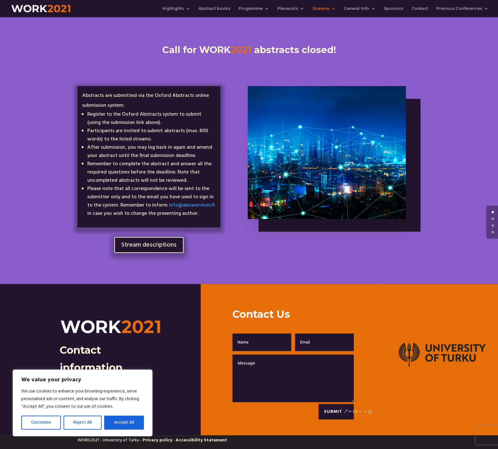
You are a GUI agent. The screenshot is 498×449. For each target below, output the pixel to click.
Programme (251, 8)
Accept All (124, 422)
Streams (321, 8)
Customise (41, 422)
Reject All (82, 422)
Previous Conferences (459, 8)
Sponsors (393, 8)
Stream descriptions (149, 245)
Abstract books (214, 8)
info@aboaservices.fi (192, 205)
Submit (333, 423)
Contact (420, 8)
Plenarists (287, 8)
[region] (82, 403)
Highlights (173, 8)
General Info (356, 8)
